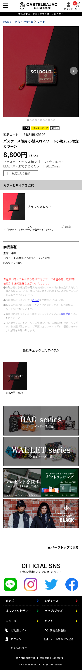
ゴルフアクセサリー (18, 611)
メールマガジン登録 (62, 639)
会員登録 (65, 313)
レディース (51, 601)
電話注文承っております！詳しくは (41, 14)
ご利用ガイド (19, 630)
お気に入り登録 (21, 173)
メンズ (9, 601)
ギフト (49, 621)
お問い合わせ (19, 648)
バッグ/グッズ (54, 611)
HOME (7, 21)
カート (78, 6)
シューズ (11, 621)
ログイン (68, 8)
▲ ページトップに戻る (63, 547)
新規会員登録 (58, 630)
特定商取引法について (52, 657)
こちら (35, 300)
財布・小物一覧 (24, 21)
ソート (41, 21)
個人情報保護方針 (25, 657)
